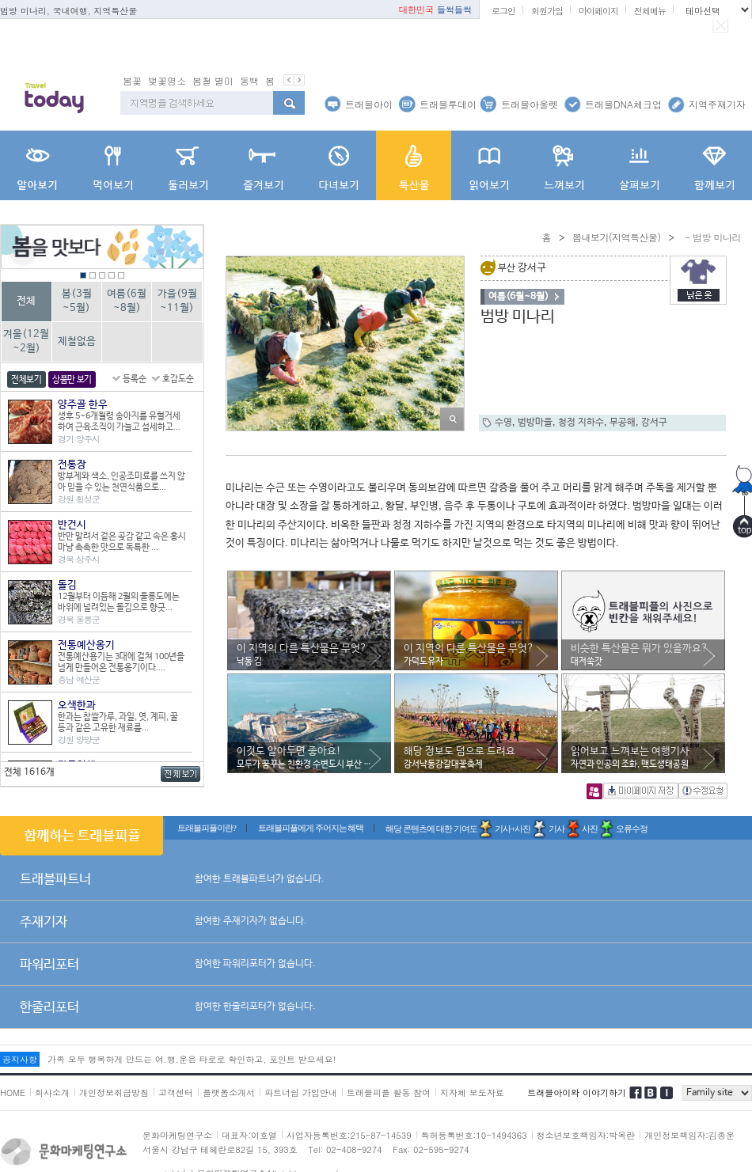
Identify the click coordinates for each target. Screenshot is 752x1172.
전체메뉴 (650, 11)
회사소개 (52, 1092)
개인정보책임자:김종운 (689, 1135)
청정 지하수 (581, 422)
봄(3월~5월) (77, 301)
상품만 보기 (72, 380)
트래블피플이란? (206, 828)
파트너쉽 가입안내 (300, 1092)
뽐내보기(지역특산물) (616, 237)
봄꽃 (132, 80)
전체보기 (26, 380)
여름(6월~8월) (126, 301)
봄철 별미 (213, 80)
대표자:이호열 (249, 1135)
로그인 (503, 11)
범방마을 (535, 422)
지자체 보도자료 (472, 1092)
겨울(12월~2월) (26, 341)
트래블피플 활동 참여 (389, 1092)
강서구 (654, 422)
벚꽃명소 (167, 80)
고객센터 (175, 1092)
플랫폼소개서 (229, 1092)
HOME (12, 1092)
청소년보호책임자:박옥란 (586, 1135)
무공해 (623, 422)
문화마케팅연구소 (177, 1135)
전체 (26, 301)
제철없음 (77, 341)
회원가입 (547, 11)
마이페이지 (598, 11)
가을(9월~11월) (177, 301)
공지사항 (19, 1059)
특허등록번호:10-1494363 (474, 1135)
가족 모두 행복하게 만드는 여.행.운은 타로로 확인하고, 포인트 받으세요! (191, 1059)
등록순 (134, 379)
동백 (249, 80)
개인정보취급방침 (114, 1092)
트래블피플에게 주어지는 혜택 (311, 828)
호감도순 (178, 379)
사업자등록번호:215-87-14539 (349, 1135)
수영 (503, 422)
